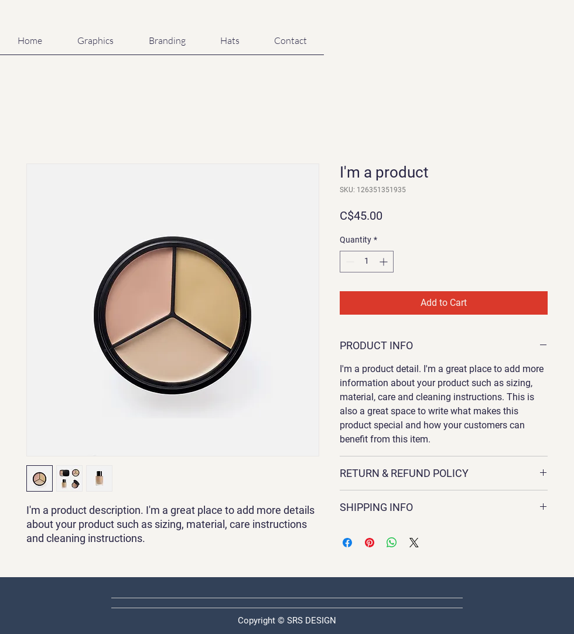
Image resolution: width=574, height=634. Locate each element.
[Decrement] (348, 261)
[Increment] (384, 261)
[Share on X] (414, 543)
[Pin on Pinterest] (370, 543)
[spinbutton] (366, 261)
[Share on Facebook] (347, 543)
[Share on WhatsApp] (392, 543)
